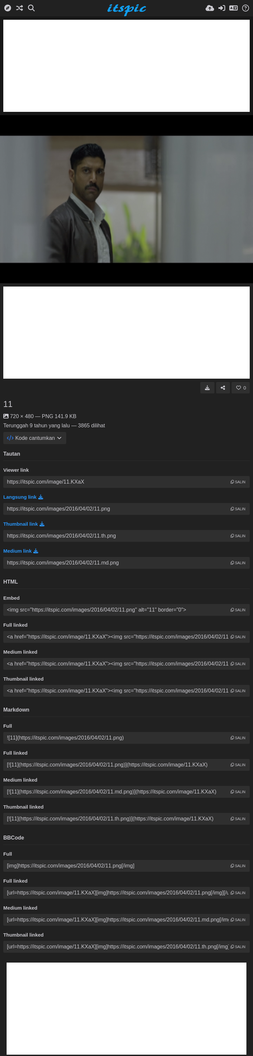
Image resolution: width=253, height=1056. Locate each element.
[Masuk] (221, 8)
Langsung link (23, 497)
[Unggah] (210, 8)
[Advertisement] (126, 66)
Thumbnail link (23, 524)
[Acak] (19, 8)
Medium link (20, 551)
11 (8, 404)
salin (238, 482)
